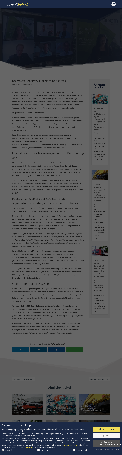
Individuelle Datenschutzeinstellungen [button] (109, 443)
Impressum (106, 451)
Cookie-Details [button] (99, 449)
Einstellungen (29, 447)
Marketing (42, 450)
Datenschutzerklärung (70, 445)
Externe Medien (80, 450)
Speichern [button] (107, 436)
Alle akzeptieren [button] (107, 429)
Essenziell (7, 450)
